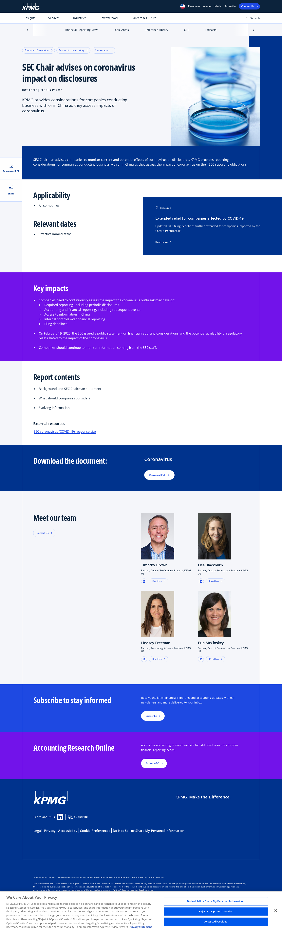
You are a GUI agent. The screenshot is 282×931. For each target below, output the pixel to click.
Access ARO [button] (152, 763)
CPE (186, 30)
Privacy (50, 831)
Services (54, 18)
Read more (163, 242)
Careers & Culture (144, 18)
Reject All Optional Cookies (216, 911)
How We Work (109, 18)
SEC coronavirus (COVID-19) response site (65, 431)
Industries (79, 18)
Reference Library (156, 30)
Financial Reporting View (81, 30)
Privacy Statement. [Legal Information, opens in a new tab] (141, 927)
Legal (37, 831)
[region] (141, 911)
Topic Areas (121, 30)
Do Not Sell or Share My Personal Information (148, 831)
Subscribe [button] (151, 716)
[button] (182, 6)
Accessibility (67, 831)
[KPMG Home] (31, 6)
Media (218, 6)
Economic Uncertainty (73, 50)
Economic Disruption (38, 50)
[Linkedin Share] (60, 817)
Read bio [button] (157, 581)
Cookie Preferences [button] (95, 831)
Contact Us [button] (43, 533)
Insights (30, 18)
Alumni (207, 6)
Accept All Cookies (215, 921)
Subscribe (230, 6)
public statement (109, 333)
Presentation (103, 50)
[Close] (275, 910)
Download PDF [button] (159, 475)
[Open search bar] (253, 19)
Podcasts (210, 30)
